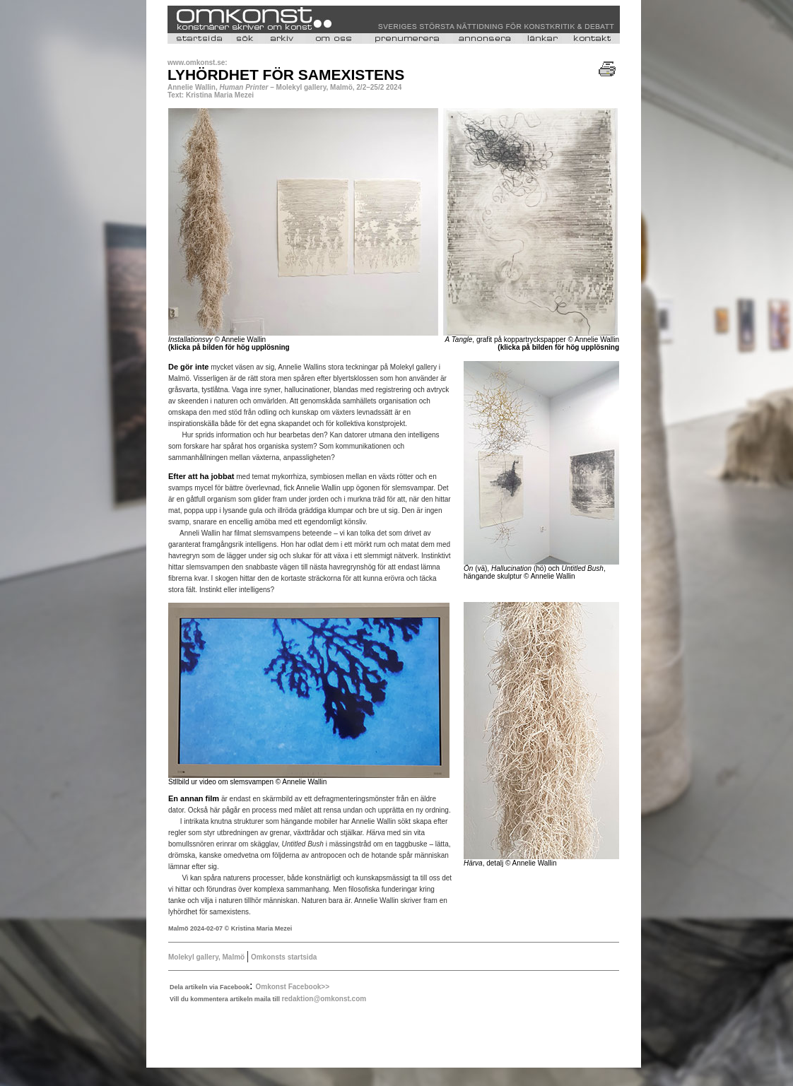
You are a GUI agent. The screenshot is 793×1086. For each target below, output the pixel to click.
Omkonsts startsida (283, 957)
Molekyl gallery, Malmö (206, 957)
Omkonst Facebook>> (292, 987)
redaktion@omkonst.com (323, 999)
